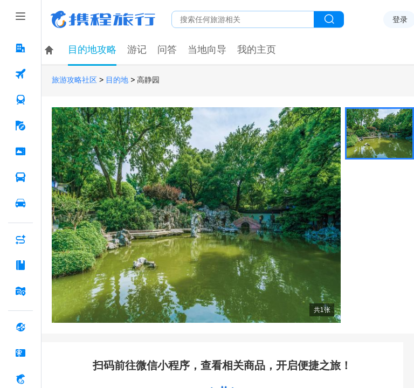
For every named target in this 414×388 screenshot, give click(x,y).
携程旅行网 (103, 19)
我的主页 (256, 49)
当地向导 (207, 49)
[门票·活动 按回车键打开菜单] (20, 151)
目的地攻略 (92, 49)
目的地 (117, 80)
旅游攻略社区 (74, 80)
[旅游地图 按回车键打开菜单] (20, 291)
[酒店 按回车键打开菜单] (20, 48)
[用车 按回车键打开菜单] (20, 203)
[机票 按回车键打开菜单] (20, 74)
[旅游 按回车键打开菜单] (20, 125)
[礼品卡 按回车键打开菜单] (20, 353)
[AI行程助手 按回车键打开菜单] (20, 239)
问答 (167, 49)
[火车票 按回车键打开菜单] (20, 99)
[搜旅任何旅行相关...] (243, 19)
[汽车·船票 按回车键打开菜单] (20, 177)
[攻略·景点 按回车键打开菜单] (20, 265)
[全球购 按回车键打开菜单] (20, 327)
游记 (137, 49)
